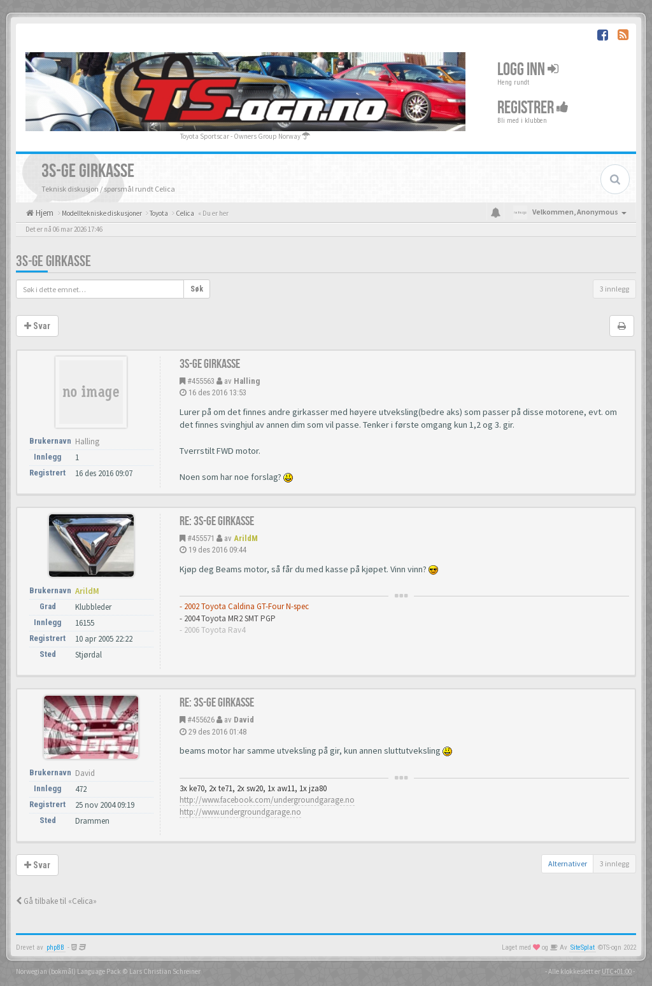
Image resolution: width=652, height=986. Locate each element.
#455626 (201, 719)
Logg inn (527, 69)
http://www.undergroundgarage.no (240, 811)
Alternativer (567, 863)
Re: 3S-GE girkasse (217, 521)
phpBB (55, 947)
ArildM (246, 538)
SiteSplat (582, 947)
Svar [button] (37, 326)
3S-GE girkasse (53, 261)
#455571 (201, 538)
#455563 (201, 381)
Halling (247, 381)
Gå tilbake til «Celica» (56, 901)
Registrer (533, 107)
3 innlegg (614, 288)
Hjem (43, 213)
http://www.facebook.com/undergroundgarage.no (267, 799)
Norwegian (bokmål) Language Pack (68, 971)
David (244, 719)
